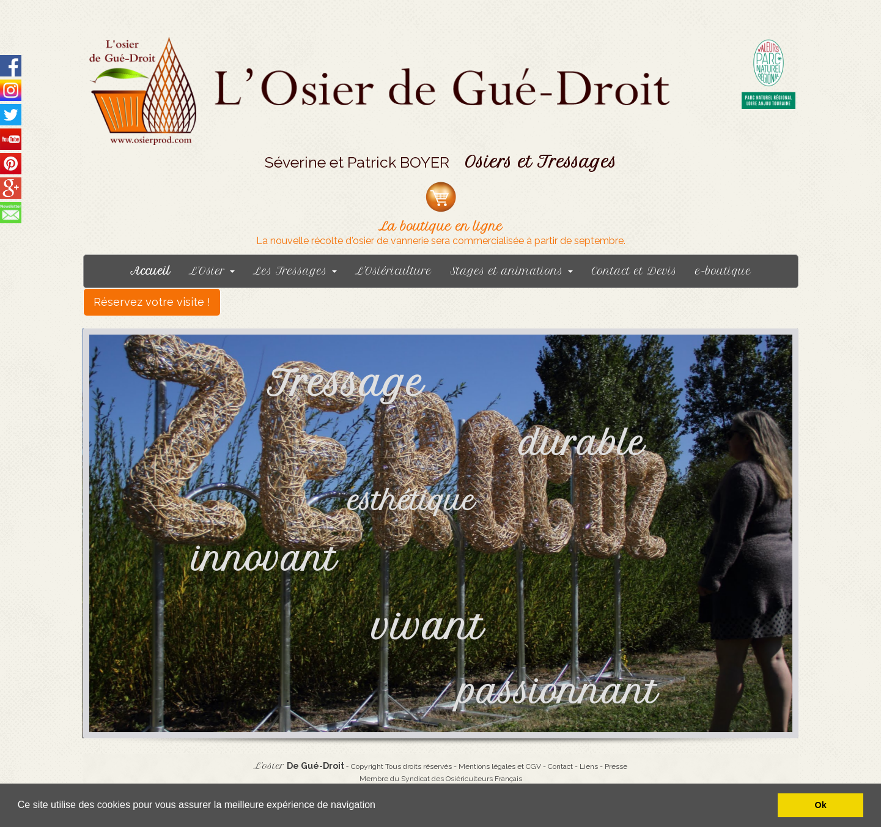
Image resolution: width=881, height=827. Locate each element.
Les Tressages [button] (295, 271)
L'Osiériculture (393, 271)
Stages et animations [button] (511, 271)
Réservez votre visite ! (152, 301)
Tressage (345, 383)
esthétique (411, 501)
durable (587, 444)
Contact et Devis (634, 271)
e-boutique (723, 271)
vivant (428, 627)
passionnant (558, 692)
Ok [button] (821, 805)
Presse (616, 766)
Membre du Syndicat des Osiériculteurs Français (440, 778)
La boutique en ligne (440, 227)
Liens (589, 766)
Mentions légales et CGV (500, 766)
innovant (264, 559)
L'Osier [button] (212, 271)
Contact (560, 766)
